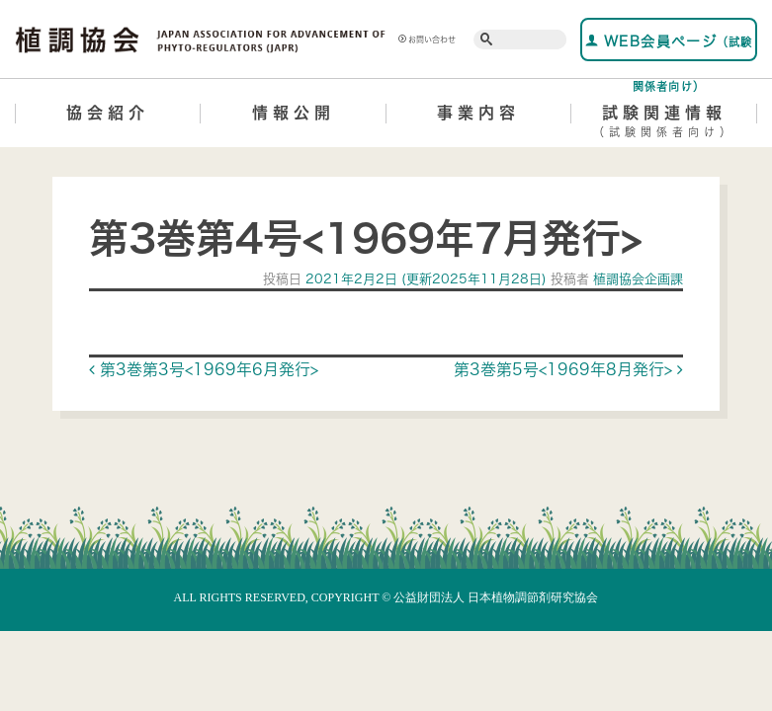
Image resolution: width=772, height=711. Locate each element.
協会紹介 (107, 112)
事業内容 (478, 112)
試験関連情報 (664, 124)
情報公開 (293, 112)
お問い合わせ (427, 39)
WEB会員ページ (669, 47)
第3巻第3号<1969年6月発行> (203, 369)
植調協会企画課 (636, 279)
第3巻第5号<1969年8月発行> (568, 369)
